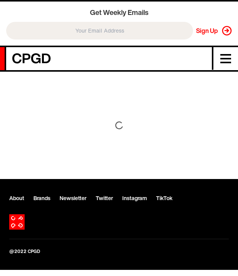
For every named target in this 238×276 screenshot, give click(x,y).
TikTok (164, 198)
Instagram (134, 198)
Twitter (104, 198)
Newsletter (73, 198)
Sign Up (207, 30)
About (16, 198)
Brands (41, 198)
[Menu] (225, 58)
